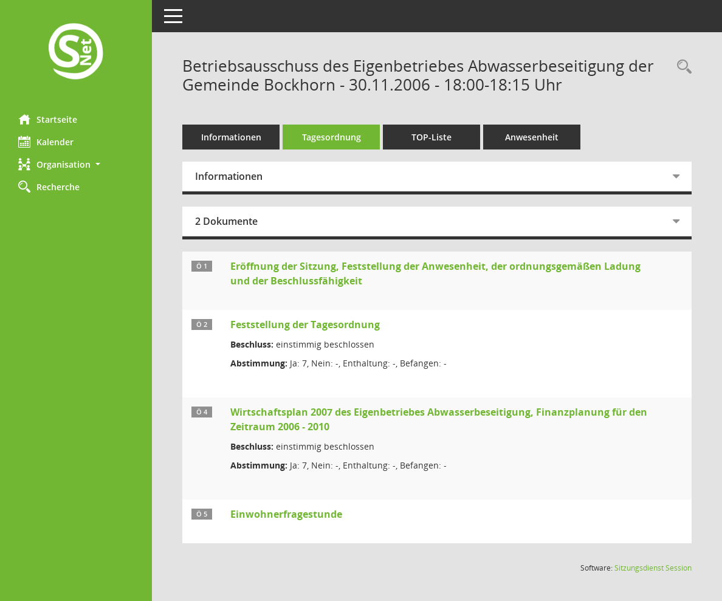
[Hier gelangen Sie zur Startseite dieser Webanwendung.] (76, 52)
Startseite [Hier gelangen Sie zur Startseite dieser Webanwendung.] (47, 119)
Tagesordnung (331, 137)
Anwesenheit (532, 137)
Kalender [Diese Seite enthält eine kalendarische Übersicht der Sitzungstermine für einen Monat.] (46, 142)
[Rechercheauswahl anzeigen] (681, 67)
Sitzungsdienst (653, 568)
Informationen (231, 137)
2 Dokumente (226, 221)
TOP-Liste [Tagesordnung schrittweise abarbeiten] (431, 137)
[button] (76, 164)
